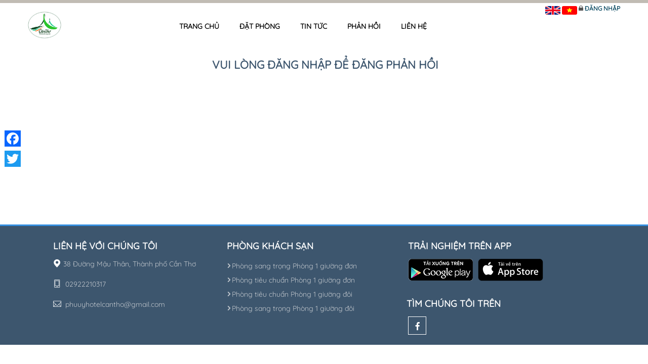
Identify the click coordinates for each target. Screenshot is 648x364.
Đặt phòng (259, 26)
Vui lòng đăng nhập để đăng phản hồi (325, 65)
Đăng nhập (602, 8)
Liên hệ (414, 26)
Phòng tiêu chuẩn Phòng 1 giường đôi (289, 294)
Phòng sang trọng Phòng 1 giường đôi (290, 308)
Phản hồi (364, 26)
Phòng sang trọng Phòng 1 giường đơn (292, 265)
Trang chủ (199, 26)
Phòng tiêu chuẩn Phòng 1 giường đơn (291, 280)
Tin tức (313, 26)
